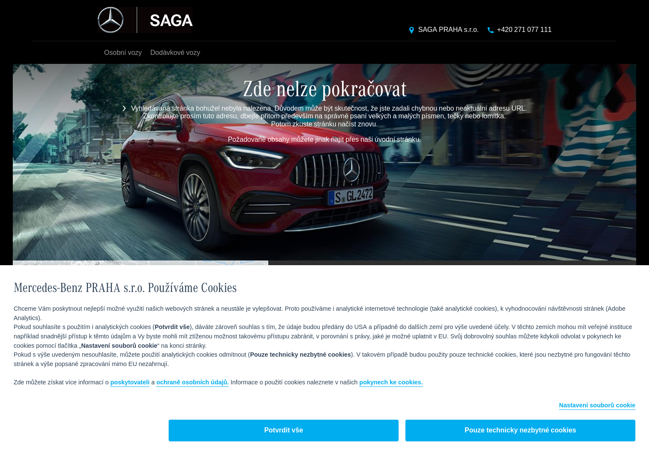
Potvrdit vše (283, 430)
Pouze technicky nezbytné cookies (520, 430)
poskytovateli (129, 382)
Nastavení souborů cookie (597, 405)
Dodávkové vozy (175, 53)
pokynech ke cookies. (391, 382)
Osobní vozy (123, 53)
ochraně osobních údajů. (192, 382)
